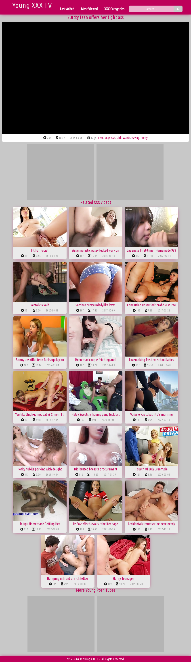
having (135, 138)
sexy (107, 138)
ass (113, 138)
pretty (144, 138)
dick (119, 138)
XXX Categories (114, 9)
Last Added (67, 9)
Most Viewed (89, 9)
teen (100, 138)
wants (126, 138)
